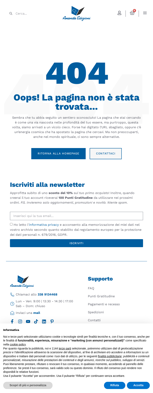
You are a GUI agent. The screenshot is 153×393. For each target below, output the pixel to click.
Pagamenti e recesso (104, 304)
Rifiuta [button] (114, 385)
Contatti (94, 320)
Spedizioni (96, 312)
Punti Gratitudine (101, 296)
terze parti (65, 348)
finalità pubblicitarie (110, 356)
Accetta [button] (138, 385)
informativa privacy (44, 225)
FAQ (91, 288)
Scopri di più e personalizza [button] (28, 385)
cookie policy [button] (18, 344)
